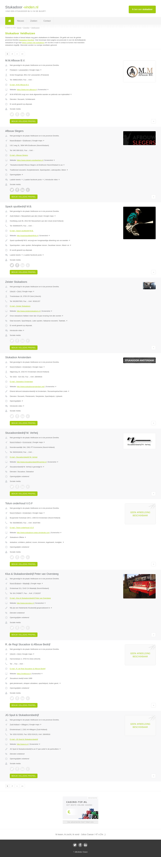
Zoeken (33, 21)
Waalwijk (26, 583)
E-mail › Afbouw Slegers (19, 155)
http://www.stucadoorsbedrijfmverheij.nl (31, 462)
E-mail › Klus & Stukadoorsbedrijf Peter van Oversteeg (30, 598)
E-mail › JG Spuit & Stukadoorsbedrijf (24, 739)
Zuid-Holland (14, 216)
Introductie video (52, 180)
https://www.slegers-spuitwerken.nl (30, 160)
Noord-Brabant (15, 141)
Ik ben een (142, 9)
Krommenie (27, 442)
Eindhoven (27, 141)
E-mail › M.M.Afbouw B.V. (19, 85)
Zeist (19, 291)
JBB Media (78, 852)
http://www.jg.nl (22, 744)
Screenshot (43, 90)
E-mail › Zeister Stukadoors (20, 306)
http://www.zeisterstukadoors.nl (28, 311)
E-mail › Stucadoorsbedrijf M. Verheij (23, 457)
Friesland (13, 70)
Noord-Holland (15, 367)
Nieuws (20, 21)
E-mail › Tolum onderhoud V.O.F (22, 528)
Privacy (85, 852)
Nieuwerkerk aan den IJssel (31, 216)
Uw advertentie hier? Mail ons (80, 822)
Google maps (35, 70)
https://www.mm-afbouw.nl (27, 90)
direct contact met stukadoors (33, 43)
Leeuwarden (23, 70)
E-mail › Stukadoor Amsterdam (21, 382)
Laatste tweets (16, 180)
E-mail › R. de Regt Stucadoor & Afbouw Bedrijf (27, 669)
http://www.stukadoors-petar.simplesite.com (33, 533)
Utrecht (12, 291)
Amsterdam (27, 367)
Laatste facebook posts (34, 180)
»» (22, 54)
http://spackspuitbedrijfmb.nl (27, 236)
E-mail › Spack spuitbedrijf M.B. (21, 231)
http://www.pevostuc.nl (25, 603)
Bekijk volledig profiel (24, 121)
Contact (47, 21)
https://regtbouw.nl (24, 674)
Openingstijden (16, 175)
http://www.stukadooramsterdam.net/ (30, 387)
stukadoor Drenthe (27, 40)
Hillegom (24, 725)
